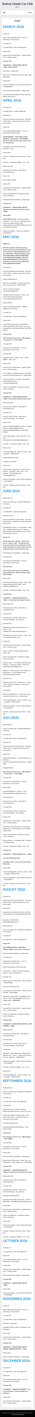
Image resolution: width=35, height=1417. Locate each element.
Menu (30, 12)
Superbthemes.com (18, 1414)
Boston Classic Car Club (17, 4)
